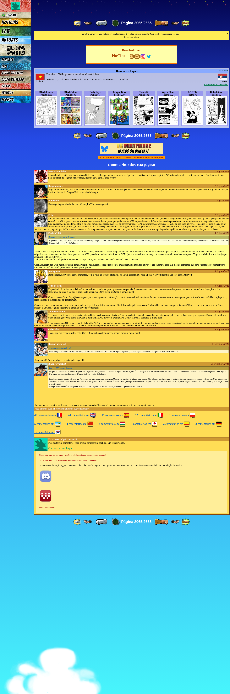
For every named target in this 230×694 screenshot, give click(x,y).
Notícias (10, 22)
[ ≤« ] (87, 23)
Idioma (9, 15)
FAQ (4, 66)
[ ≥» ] (175, 23)
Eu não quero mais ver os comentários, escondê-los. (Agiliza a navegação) (131, 321)
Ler (6, 31)
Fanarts (8, 60)
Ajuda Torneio (12, 73)
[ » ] (161, 23)
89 (131, 220)
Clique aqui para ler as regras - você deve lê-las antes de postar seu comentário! (72, 619)
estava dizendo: (62, 401)
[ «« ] (77, 23)
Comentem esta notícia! (216, 248)
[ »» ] (185, 23)
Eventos (7, 93)
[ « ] (101, 23)
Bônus (6, 86)
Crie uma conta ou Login (60, 612)
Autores (10, 40)
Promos (8, 99)
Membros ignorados (47, 671)
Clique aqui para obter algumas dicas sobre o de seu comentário (68, 624)
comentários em (48, 579)
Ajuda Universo (13, 79)
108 (137, 220)
